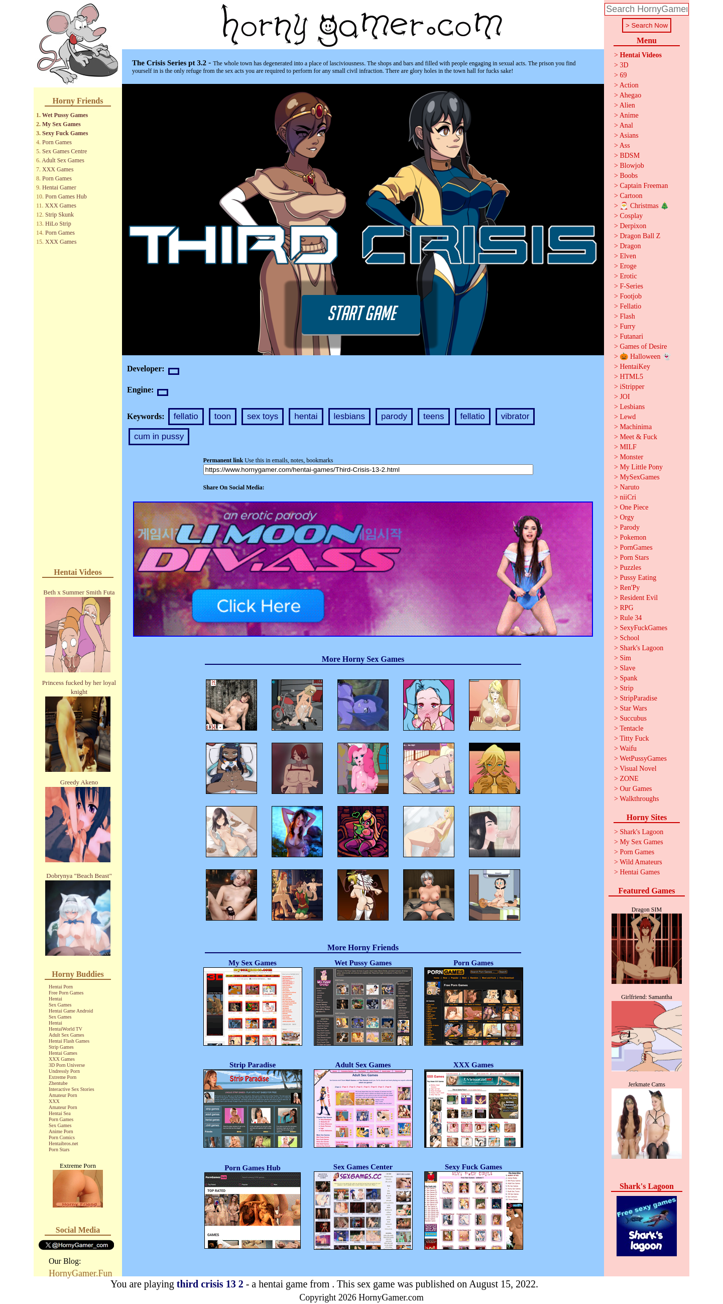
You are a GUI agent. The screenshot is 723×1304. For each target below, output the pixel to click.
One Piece (634, 507)
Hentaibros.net (63, 1143)
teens (433, 416)
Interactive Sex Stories (71, 1089)
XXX (54, 1101)
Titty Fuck (634, 738)
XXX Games (57, 169)
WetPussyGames (643, 758)
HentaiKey (635, 366)
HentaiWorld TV (65, 1029)
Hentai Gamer (59, 187)
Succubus (633, 718)
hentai (305, 416)
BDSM (630, 155)
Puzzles (630, 567)
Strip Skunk (59, 214)
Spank (628, 678)
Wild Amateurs (641, 862)
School (629, 638)
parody (394, 416)
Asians (629, 135)
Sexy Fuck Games (65, 133)
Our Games (636, 788)
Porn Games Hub (66, 196)
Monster (631, 457)
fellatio (186, 416)
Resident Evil (639, 597)
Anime (629, 115)
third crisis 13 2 (210, 1283)
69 (623, 75)
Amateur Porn (63, 1095)
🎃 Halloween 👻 (645, 356)
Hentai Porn (61, 986)
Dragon (630, 246)
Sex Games (60, 1005)
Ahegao (631, 95)
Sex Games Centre (64, 151)
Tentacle (631, 728)
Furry (627, 326)
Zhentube (58, 1083)
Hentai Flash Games (69, 1041)
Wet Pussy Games (65, 115)
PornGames (636, 547)
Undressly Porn (64, 1071)
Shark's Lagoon (641, 648)
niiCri (628, 497)
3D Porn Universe (67, 1065)
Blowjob (632, 165)
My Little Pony (641, 467)
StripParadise (638, 698)
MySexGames (639, 477)
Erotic (628, 276)
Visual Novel (638, 768)
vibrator (515, 416)
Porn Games (57, 142)
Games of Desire (643, 346)
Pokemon (633, 537)
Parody (630, 527)
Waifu (628, 748)
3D (624, 65)
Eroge (628, 266)
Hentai (55, 998)
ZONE (629, 778)
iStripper (632, 386)
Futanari (631, 336)
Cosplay (631, 216)
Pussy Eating (638, 577)
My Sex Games (61, 124)
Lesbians (632, 407)
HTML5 (631, 376)
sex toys (262, 416)
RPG (626, 608)
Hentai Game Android (71, 1011)
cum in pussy (159, 436)
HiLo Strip (58, 223)
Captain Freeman (644, 185)
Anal (626, 125)
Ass (625, 145)
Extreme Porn (62, 1077)
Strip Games (61, 1047)
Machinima (636, 427)
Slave (627, 668)
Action (629, 85)
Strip (626, 688)
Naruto (629, 487)
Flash (627, 316)
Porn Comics (62, 1137)
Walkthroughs (639, 799)
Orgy (627, 517)
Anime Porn (61, 1131)
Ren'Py (630, 587)
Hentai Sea (60, 1113)
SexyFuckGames (643, 628)
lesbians (349, 416)
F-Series (631, 286)
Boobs (629, 175)
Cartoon (631, 195)
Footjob (631, 296)
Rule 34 (631, 618)
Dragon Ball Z (640, 236)
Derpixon (633, 226)
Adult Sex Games (63, 160)
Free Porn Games (66, 992)
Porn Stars (59, 1149)
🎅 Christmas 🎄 (644, 206)
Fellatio (630, 306)
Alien (627, 105)
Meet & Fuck (638, 437)
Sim (625, 658)
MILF (628, 447)
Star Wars (633, 708)
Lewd (628, 417)
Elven (628, 256)
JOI (625, 396)
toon (222, 416)
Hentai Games (63, 1053)
